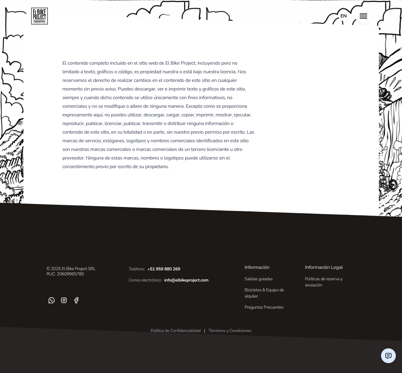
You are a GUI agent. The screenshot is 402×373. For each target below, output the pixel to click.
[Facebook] (76, 300)
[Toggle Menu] (363, 16)
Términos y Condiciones (230, 331)
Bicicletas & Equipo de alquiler (264, 293)
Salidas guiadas (259, 279)
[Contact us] (388, 355)
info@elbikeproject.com (169, 280)
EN (343, 16)
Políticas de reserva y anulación (323, 282)
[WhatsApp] (51, 300)
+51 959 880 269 (154, 269)
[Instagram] (64, 300)
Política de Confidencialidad (176, 331)
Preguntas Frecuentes (264, 307)
